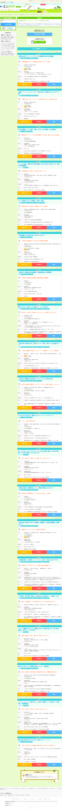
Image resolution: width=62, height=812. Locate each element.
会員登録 (43, 4)
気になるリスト (5, 10)
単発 (56, 24)
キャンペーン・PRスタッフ (6, 48)
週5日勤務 (6, 54)
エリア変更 (23, 6)
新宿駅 (5, 36)
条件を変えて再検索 (40, 34)
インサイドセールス (11, 47)
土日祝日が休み (12, 54)
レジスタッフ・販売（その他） (6, 46)
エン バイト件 (10, 2)
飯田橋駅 (8, 36)
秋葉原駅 (12, 36)
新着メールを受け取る (40, 41)
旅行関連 (13, 46)
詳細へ (54, 84)
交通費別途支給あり (11, 53)
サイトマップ (60, 4)
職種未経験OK (22, 25)
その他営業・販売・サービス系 (30, 24)
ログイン (47, 4)
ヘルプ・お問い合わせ (54, 4)
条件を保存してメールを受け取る (10, 28)
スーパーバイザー (4, 47)
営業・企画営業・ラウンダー (9, 45)
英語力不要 (2, 54)
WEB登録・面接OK (4, 53)
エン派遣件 (3, 2)
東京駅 (2, 36)
